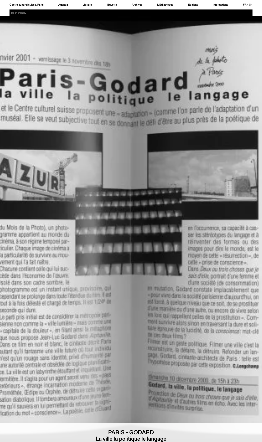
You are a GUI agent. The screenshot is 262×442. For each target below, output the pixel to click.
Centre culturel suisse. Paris (26, 4)
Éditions (193, 4)
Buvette (112, 4)
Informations (220, 4)
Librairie (88, 4)
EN (250, 4)
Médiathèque (165, 4)
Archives (137, 4)
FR (245, 4)
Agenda (63, 4)
